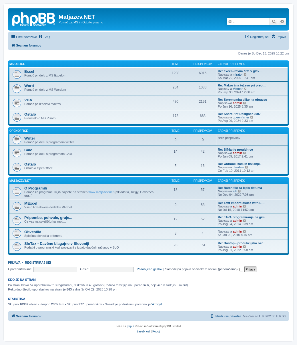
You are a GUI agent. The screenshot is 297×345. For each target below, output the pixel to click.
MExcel (30, 203)
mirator (238, 74)
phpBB (131, 326)
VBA (28, 100)
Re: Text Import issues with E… (241, 203)
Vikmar (238, 88)
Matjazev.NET (20, 180)
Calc (28, 150)
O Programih (35, 188)
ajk (235, 191)
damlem (238, 167)
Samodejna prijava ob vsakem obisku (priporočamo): (204, 269)
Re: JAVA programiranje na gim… (243, 217)
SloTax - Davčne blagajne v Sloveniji (56, 243)
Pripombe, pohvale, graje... (48, 217)
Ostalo (30, 114)
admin (237, 103)
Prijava (14, 262)
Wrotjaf (157, 304)
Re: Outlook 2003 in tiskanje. (239, 164)
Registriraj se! (38, 262)
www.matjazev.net (100, 192)
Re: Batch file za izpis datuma (240, 187)
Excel (29, 71)
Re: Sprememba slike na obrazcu (242, 99)
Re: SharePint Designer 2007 (239, 114)
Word (29, 86)
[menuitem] (44, 36)
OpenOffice (18, 130)
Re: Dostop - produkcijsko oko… (242, 243)
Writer (29, 138)
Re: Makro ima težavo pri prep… (242, 85)
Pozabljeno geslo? (150, 269)
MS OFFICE (17, 64)
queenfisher (241, 117)
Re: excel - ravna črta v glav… (240, 71)
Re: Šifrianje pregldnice (235, 149)
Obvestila (32, 232)
